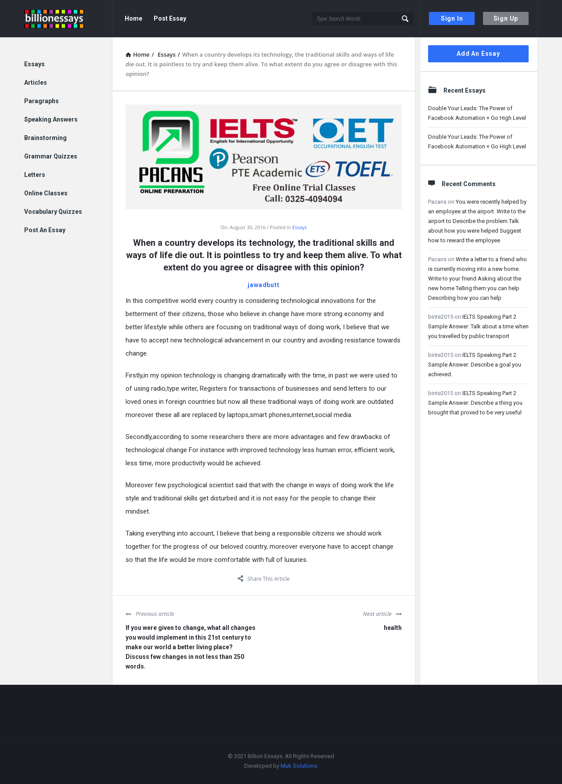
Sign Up (506, 18)
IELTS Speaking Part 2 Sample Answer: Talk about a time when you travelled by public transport (478, 326)
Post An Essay (44, 230)
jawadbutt (263, 284)
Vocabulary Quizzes (53, 211)
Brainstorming (45, 137)
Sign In (452, 18)
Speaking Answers (51, 119)
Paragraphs (41, 100)
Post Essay (170, 18)
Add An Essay (478, 53)
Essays (299, 227)
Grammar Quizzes (50, 156)
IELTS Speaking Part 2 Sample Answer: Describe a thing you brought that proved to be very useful (475, 403)
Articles (35, 82)
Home (133, 18)
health (393, 627)
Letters (34, 174)
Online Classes (46, 193)
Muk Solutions (299, 765)
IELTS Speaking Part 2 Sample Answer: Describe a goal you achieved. (474, 365)
